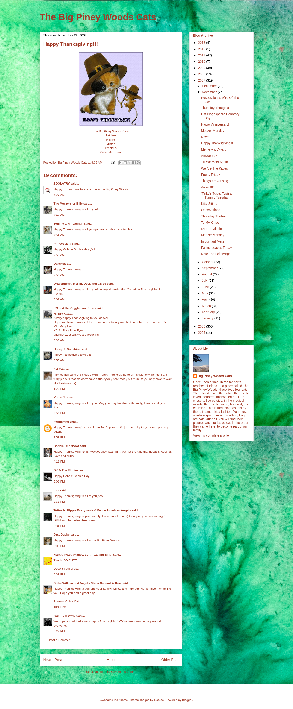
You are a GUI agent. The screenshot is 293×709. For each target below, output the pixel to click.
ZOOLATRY (62, 183)
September (210, 268)
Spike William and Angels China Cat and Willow (87, 583)
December (210, 86)
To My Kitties (210, 222)
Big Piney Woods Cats (215, 376)
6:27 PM (59, 631)
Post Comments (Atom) (120, 672)
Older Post (169, 660)
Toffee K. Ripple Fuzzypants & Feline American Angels (92, 510)
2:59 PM (59, 437)
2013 (202, 42)
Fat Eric (59, 369)
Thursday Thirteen (214, 216)
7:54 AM (59, 235)
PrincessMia (62, 243)
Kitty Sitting (209, 203)
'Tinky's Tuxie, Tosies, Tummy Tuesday (216, 195)
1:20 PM (59, 388)
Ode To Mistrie (211, 229)
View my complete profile (211, 435)
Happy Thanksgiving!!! (217, 143)
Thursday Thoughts (215, 108)
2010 (202, 61)
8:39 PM (59, 574)
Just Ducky (62, 534)
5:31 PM (59, 501)
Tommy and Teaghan (68, 223)
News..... (207, 137)
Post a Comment (60, 640)
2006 (202, 326)
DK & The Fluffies (66, 470)
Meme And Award (213, 149)
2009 (202, 68)
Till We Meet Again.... (216, 162)
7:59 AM (59, 275)
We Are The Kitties (214, 168)
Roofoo (159, 700)
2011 (202, 55)
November (210, 92)
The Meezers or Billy (68, 203)
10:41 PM (60, 607)
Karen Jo (60, 397)
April (205, 299)
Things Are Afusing (214, 181)
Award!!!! (207, 187)
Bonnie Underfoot (66, 446)
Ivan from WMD (65, 615)
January (208, 318)
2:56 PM (59, 413)
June (206, 287)
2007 (202, 80)
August (207, 274)
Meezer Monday (212, 130)
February (209, 312)
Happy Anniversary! (215, 124)
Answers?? (209, 156)
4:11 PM (59, 461)
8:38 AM (59, 340)
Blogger (187, 700)
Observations (210, 210)
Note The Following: (215, 254)
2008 (202, 74)
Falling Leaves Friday (216, 247)
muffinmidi (61, 421)
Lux (56, 490)
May (205, 293)
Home (111, 660)
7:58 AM (59, 255)
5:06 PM (59, 481)
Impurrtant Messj (213, 241)
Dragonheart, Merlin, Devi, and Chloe (80, 283)
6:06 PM (59, 546)
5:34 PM (59, 526)
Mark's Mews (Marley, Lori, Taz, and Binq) (83, 554)
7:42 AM (59, 215)
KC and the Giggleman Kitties (75, 308)
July (205, 280)
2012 (202, 49)
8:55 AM (59, 360)
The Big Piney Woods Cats (98, 17)
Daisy (58, 263)
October (208, 262)
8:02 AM (59, 299)
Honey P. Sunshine (67, 349)
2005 (202, 332)
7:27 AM (59, 194)
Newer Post (52, 660)
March (207, 306)
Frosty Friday (210, 174)
